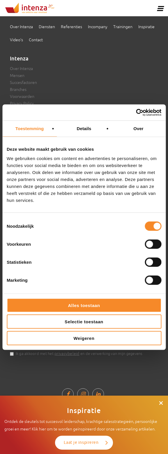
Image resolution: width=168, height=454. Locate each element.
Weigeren (83, 337)
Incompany (97, 26)
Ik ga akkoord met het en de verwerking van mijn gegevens (79, 353)
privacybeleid (66, 353)
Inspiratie (146, 26)
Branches (18, 89)
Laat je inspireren (81, 442)
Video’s (16, 39)
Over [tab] (138, 128)
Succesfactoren (23, 82)
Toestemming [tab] (29, 128)
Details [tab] (84, 128)
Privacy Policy (22, 103)
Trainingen (122, 26)
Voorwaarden (22, 96)
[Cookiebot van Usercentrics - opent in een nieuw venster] (135, 112)
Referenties (71, 26)
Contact (36, 39)
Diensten (47, 26)
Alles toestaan (84, 305)
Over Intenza (21, 26)
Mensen (17, 75)
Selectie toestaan (84, 321)
